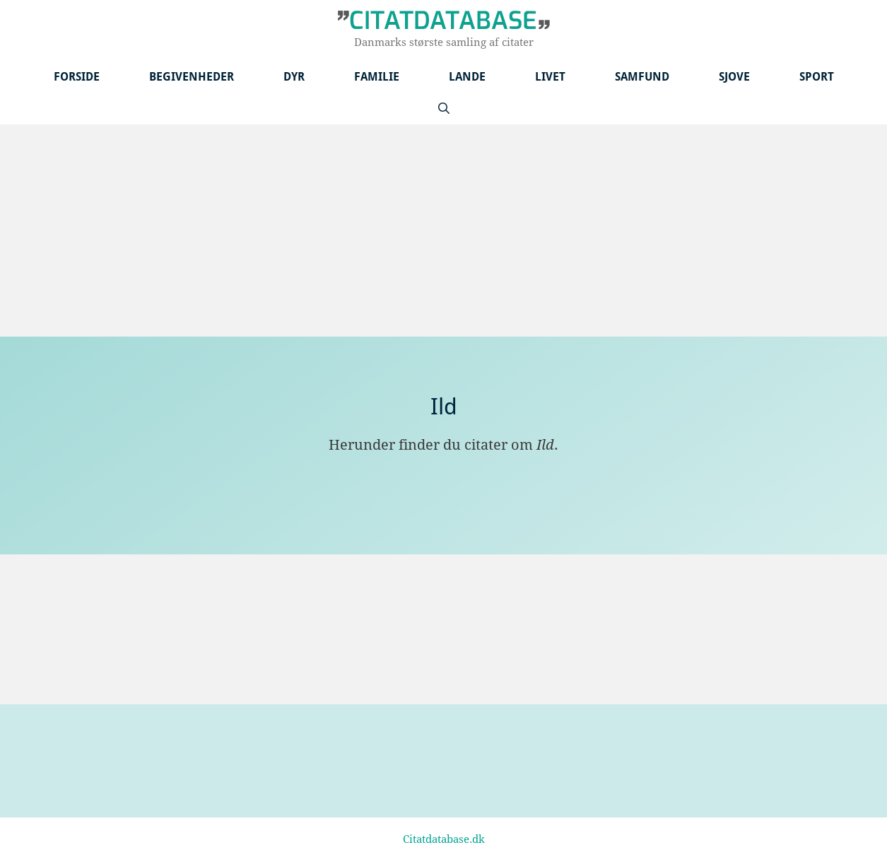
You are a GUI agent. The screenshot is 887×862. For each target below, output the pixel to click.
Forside (77, 76)
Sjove (734, 76)
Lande (467, 76)
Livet (550, 76)
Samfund (642, 76)
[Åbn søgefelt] (443, 108)
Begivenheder (191, 76)
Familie (376, 76)
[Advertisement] (444, 231)
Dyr (294, 76)
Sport (816, 76)
